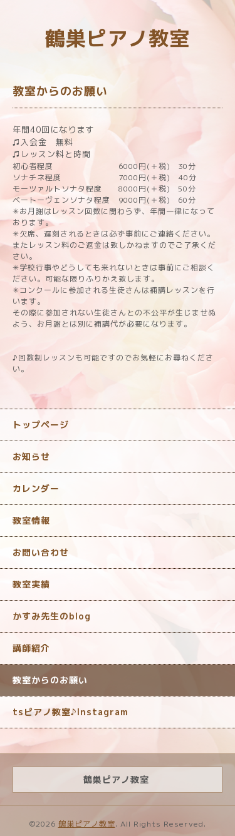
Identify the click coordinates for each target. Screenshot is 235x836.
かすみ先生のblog (52, 616)
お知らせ (31, 456)
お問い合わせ (41, 552)
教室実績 (31, 584)
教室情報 (31, 520)
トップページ (41, 425)
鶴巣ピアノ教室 (117, 38)
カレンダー (36, 488)
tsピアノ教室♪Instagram (70, 712)
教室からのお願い (50, 680)
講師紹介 (31, 648)
